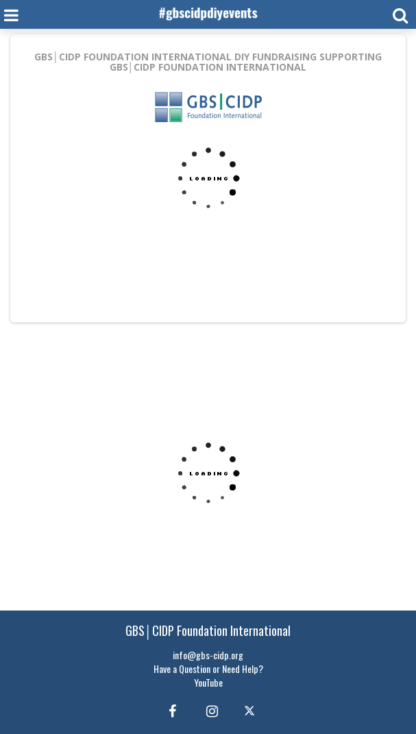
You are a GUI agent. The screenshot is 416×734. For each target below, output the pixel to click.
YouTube (208, 682)
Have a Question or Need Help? (208, 668)
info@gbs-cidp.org (208, 655)
